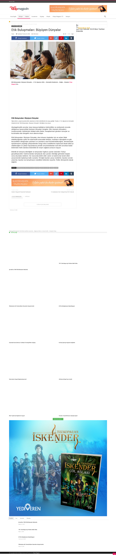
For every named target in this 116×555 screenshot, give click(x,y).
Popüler (11, 519)
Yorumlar (22, 519)
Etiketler (29, 519)
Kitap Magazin (36, 554)
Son (16, 519)
